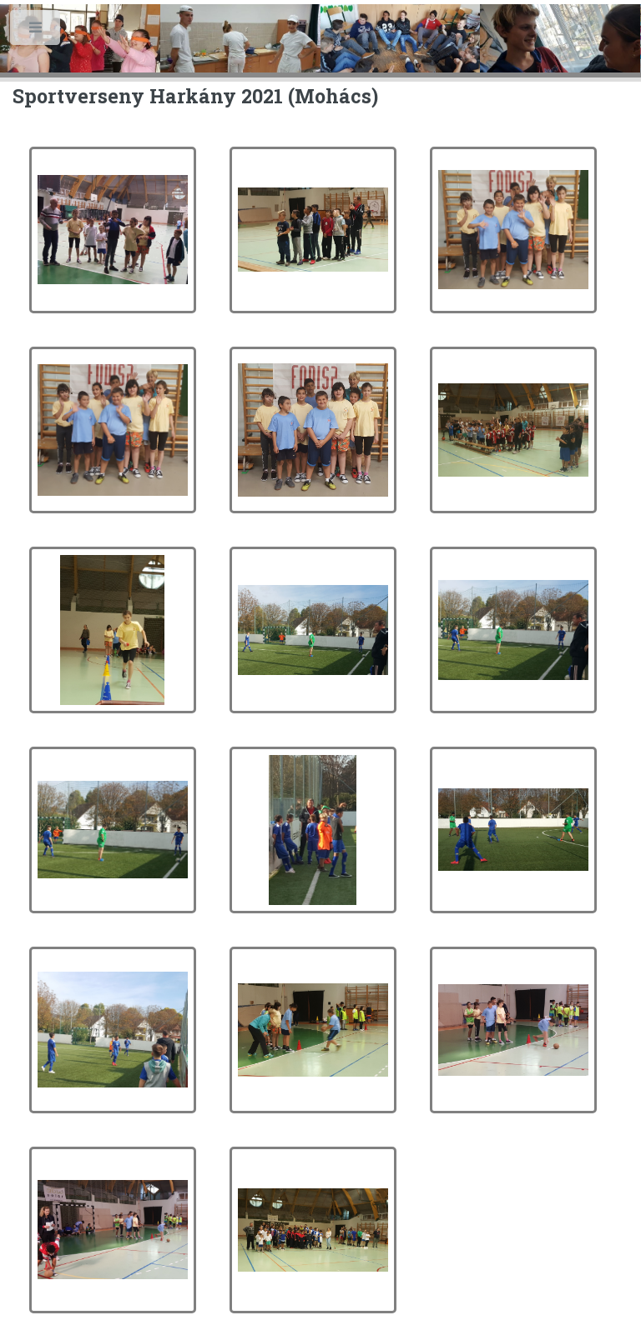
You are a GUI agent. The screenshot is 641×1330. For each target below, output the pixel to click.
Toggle (36, 31)
